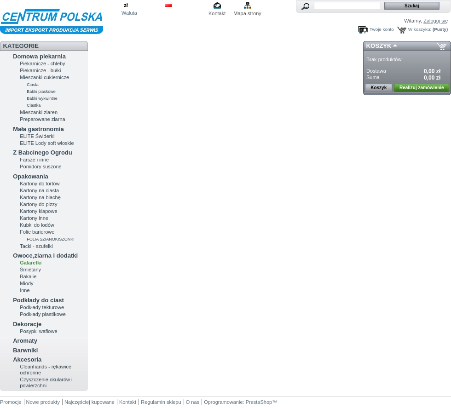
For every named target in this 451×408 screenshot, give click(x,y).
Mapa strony (247, 13)
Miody (26, 283)
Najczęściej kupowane (89, 402)
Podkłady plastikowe (43, 314)
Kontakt (217, 13)
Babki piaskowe (41, 91)
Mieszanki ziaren (39, 112)
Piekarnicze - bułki (40, 70)
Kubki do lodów (37, 225)
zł (126, 5)
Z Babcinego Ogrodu (42, 152)
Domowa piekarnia (39, 56)
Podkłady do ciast (38, 300)
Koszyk (379, 45)
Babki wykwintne (42, 98)
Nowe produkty (43, 402)
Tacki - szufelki (36, 246)
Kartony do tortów (39, 183)
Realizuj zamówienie (421, 87)
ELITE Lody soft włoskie (47, 143)
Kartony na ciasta (39, 190)
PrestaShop (259, 402)
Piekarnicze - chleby (42, 63)
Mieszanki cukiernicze (44, 77)
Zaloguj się (435, 20)
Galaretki (30, 262)
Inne (24, 290)
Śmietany (30, 269)
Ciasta (33, 84)
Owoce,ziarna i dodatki (45, 255)
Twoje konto (382, 29)
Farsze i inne (34, 159)
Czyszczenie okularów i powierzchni (46, 382)
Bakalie (28, 276)
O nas (192, 402)
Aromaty (25, 340)
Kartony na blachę (40, 197)
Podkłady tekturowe (42, 307)
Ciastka (33, 105)
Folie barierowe (37, 232)
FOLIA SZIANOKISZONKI (51, 239)
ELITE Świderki (37, 136)
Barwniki (25, 350)
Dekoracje (27, 324)
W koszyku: (419, 29)
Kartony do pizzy (38, 204)
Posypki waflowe (38, 331)
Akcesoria (27, 359)
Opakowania (30, 176)
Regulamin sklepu (161, 402)
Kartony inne (34, 218)
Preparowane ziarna (42, 119)
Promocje (10, 402)
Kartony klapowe (38, 211)
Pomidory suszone (41, 166)
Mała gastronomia (38, 129)
